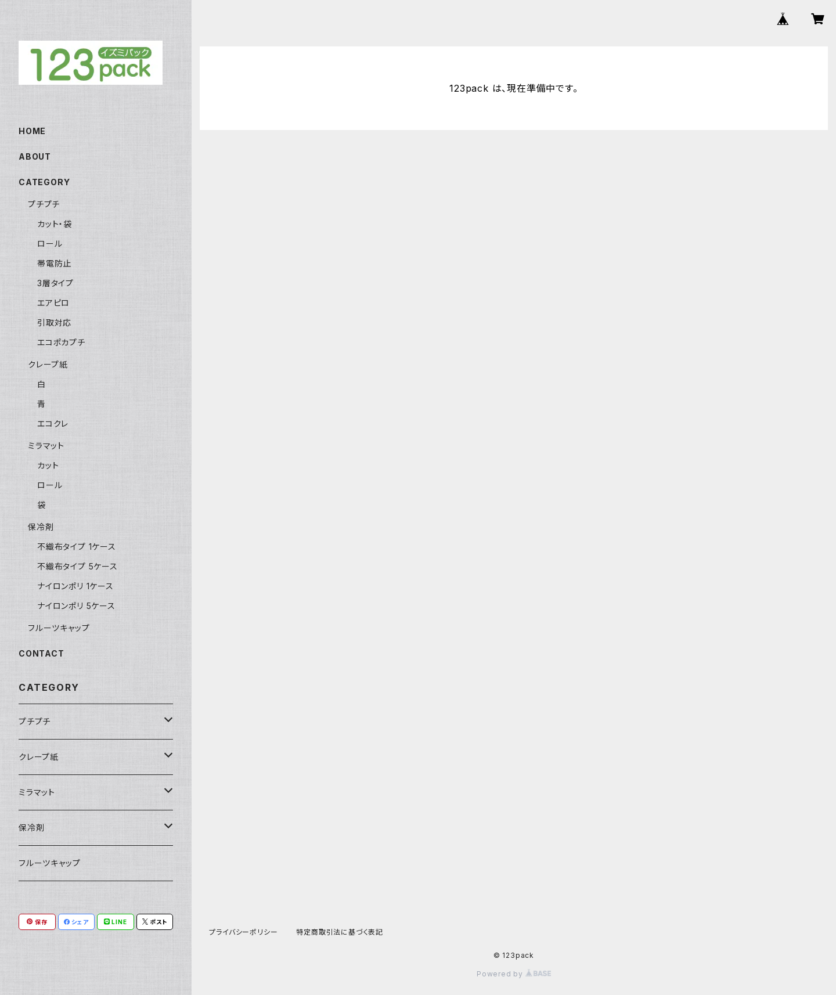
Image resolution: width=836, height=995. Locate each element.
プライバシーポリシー (243, 932)
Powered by (514, 973)
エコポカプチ (61, 342)
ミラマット (46, 445)
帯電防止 (54, 263)
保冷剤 (40, 527)
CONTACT (41, 653)
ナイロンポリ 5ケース (76, 606)
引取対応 (54, 322)
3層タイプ (55, 283)
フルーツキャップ (58, 628)
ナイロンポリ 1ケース (75, 586)
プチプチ (44, 204)
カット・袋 (54, 224)
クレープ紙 (48, 364)
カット (48, 465)
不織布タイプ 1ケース (76, 546)
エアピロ (53, 303)
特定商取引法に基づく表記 (339, 932)
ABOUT (35, 156)
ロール (49, 243)
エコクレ (53, 423)
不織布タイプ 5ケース (77, 566)
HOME (32, 131)
